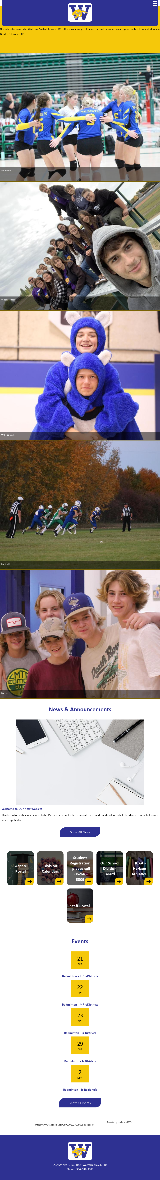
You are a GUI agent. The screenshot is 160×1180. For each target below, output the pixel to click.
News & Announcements (80, 709)
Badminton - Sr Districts (80, 1033)
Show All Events (80, 1103)
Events (80, 941)
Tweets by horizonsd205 (119, 1122)
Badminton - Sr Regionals (80, 1089)
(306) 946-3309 (84, 1169)
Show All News (80, 832)
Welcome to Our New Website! (22, 808)
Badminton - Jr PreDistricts (80, 976)
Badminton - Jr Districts (80, 1061)
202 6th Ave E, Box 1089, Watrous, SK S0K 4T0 (80, 1165)
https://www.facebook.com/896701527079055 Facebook (64, 1124)
